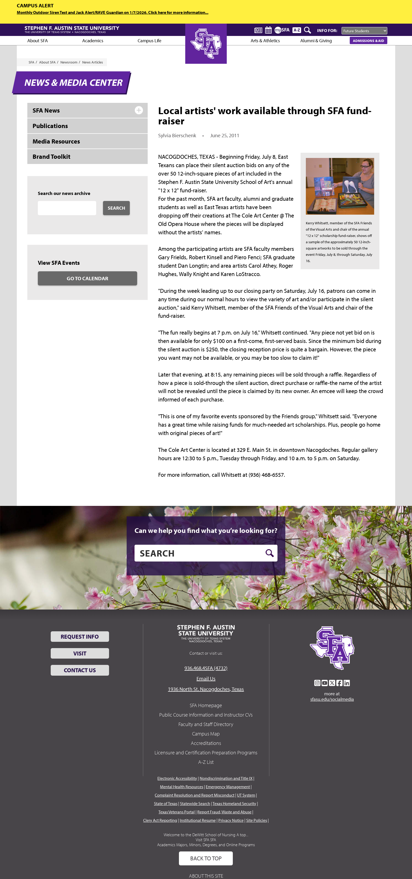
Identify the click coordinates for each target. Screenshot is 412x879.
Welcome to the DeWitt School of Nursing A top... (206, 834)
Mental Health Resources (181, 786)
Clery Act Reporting (160, 820)
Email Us (206, 678)
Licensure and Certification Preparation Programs (205, 752)
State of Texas (165, 803)
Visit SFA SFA (206, 839)
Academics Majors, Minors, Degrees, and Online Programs (206, 844)
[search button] (270, 553)
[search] (206, 553)
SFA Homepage (206, 705)
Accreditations (206, 743)
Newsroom (69, 62)
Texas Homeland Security (234, 803)
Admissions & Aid (368, 40)
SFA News (46, 110)
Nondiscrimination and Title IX (226, 778)
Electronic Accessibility (177, 778)
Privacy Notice (231, 820)
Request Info (80, 636)
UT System (246, 795)
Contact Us (80, 670)
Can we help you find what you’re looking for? (206, 530)
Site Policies (256, 820)
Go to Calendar (87, 278)
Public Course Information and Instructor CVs (206, 714)
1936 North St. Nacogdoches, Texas (206, 689)
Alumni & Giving (316, 41)
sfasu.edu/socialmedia (332, 699)
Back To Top (206, 858)
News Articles (92, 62)
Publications (50, 126)
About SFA (37, 41)
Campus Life (149, 41)
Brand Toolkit (51, 156)
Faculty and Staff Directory (205, 724)
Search (116, 208)
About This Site (206, 875)
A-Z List (206, 762)
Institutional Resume (198, 820)
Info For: (327, 30)
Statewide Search (195, 803)
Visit (79, 653)
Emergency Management (228, 786)
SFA (31, 62)
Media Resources (56, 141)
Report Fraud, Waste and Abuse (224, 811)
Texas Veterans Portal (176, 811)
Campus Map (206, 733)
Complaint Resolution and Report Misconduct (194, 795)
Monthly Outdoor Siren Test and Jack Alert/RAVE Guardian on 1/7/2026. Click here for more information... (112, 12)
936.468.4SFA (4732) (206, 668)
